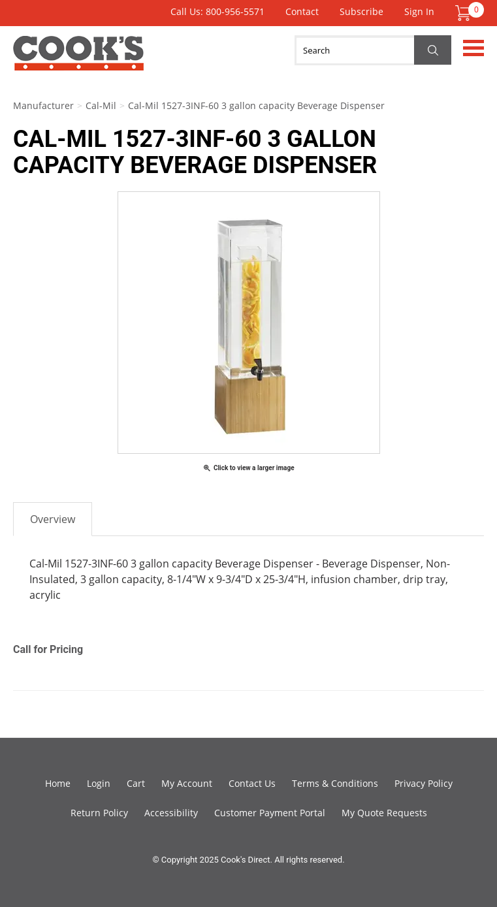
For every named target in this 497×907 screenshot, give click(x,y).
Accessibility (171, 812)
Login (98, 783)
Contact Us (252, 783)
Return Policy (99, 812)
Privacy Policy (423, 783)
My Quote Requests (384, 812)
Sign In (419, 11)
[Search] (373, 50)
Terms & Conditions (335, 783)
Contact (302, 11)
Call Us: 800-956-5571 (217, 11)
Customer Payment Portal (269, 812)
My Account (186, 783)
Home (58, 783)
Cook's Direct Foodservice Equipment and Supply (78, 61)
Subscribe (361, 11)
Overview (52, 519)
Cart (136, 783)
